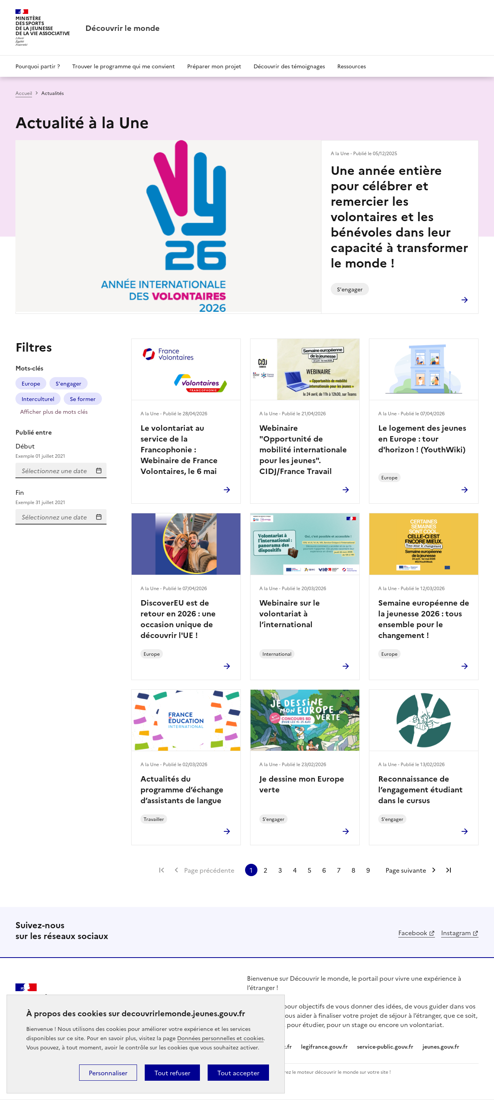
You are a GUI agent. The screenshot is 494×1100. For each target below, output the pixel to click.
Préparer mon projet (214, 66)
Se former (83, 399)
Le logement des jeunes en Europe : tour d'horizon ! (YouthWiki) (422, 438)
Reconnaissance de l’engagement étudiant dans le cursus (420, 789)
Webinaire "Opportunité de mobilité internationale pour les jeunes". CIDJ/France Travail (303, 449)
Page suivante (406, 870)
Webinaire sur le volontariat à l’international (289, 613)
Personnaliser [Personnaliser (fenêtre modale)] (108, 1072)
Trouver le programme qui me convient (123, 66)
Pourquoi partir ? (37, 66)
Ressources (351, 66)
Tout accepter (238, 1072)
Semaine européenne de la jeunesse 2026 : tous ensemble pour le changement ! (423, 618)
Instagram (456, 932)
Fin (61, 497)
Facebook (412, 932)
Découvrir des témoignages (289, 66)
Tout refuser (172, 1072)
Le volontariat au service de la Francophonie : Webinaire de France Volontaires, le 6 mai (179, 449)
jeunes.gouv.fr (441, 1046)
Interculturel (38, 399)
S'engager (68, 383)
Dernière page (448, 870)
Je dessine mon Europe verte (301, 783)
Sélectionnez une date (98, 470)
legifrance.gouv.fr (324, 1046)
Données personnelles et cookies (220, 1038)
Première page (162, 870)
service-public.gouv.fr (385, 1046)
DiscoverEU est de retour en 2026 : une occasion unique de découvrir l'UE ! (178, 618)
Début (61, 451)
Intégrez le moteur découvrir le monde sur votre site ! (331, 1071)
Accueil (23, 93)
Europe (31, 383)
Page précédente (209, 870)
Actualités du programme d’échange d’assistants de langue (181, 789)
